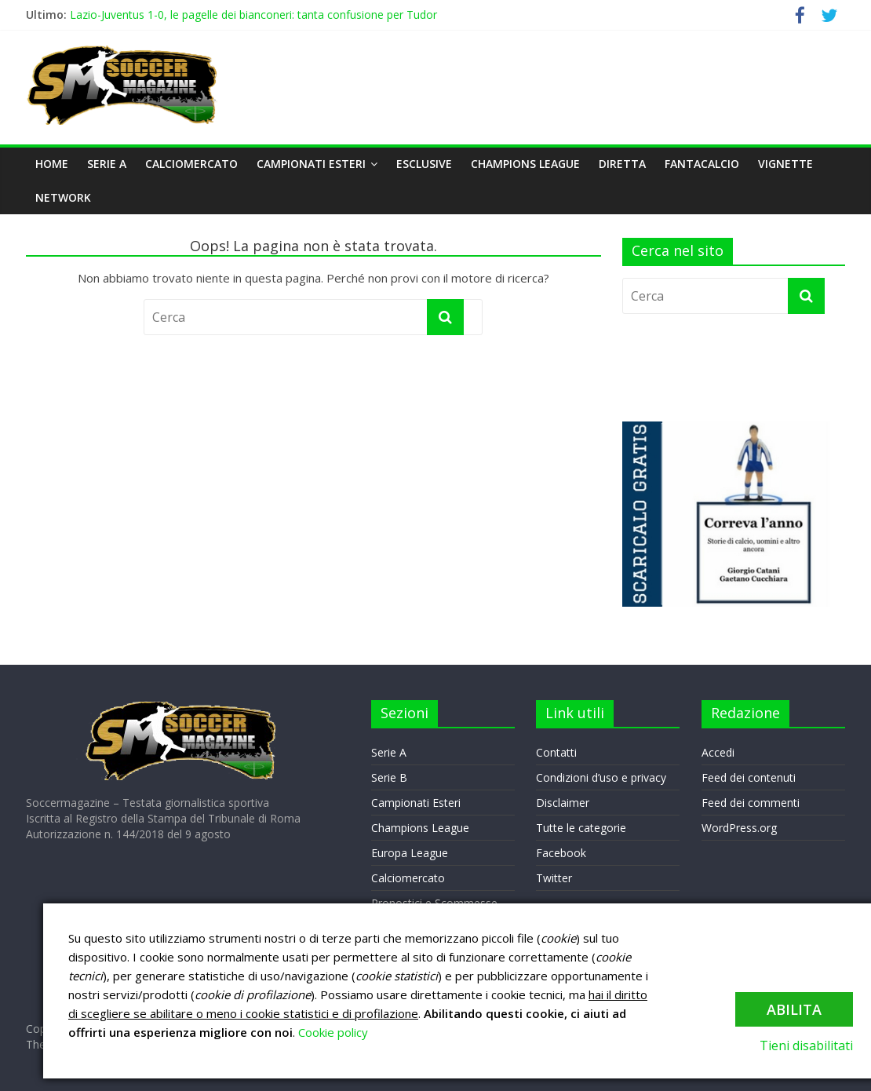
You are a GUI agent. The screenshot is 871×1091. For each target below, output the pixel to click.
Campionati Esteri (311, 163)
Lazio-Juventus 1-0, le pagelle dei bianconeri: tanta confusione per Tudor (253, 14)
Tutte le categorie (581, 827)
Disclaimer (562, 802)
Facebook (561, 852)
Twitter (554, 877)
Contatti (556, 752)
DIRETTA (622, 163)
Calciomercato (191, 163)
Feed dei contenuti (749, 777)
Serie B (389, 777)
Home (51, 163)
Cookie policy (333, 1032)
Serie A (106, 163)
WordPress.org (739, 827)
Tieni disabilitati (806, 1045)
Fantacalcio (702, 163)
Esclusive (424, 163)
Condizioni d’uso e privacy (601, 777)
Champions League (525, 163)
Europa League (409, 852)
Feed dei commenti (751, 802)
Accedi (718, 752)
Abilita (794, 1009)
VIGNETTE (785, 163)
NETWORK (63, 197)
